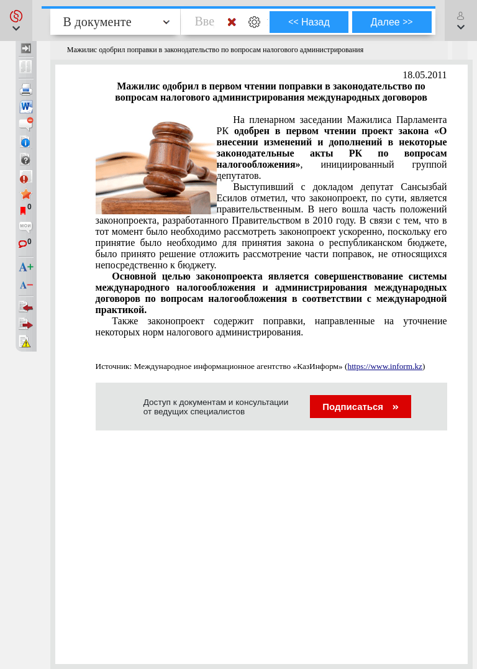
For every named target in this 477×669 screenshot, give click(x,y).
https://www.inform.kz (384, 366)
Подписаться (360, 406)
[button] (16, 20)
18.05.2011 (424, 75)
